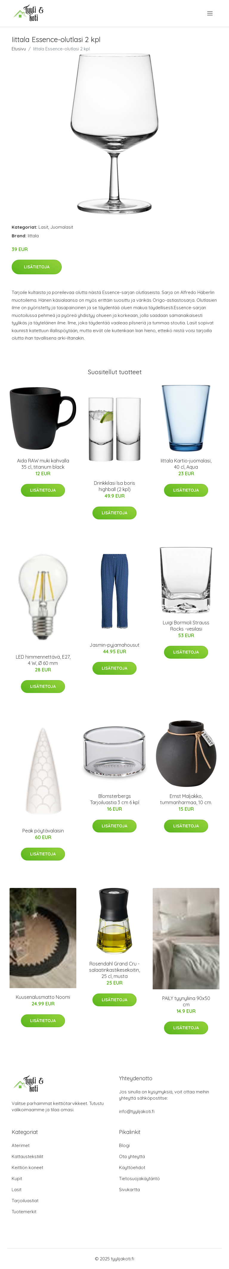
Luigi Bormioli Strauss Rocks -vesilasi (186, 626)
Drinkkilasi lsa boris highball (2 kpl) (114, 486)
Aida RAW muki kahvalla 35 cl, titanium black (43, 464)
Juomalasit (61, 227)
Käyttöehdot (132, 1167)
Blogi (124, 1145)
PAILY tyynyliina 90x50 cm (186, 1001)
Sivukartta (129, 1189)
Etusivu (19, 49)
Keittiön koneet (27, 1167)
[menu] (210, 13)
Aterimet (21, 1145)
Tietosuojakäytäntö (139, 1178)
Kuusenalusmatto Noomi (43, 997)
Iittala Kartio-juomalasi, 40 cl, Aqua (186, 464)
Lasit (43, 227)
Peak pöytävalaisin (43, 831)
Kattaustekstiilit (27, 1156)
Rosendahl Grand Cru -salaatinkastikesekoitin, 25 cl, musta (114, 970)
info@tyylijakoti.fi (136, 1111)
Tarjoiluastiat (25, 1200)
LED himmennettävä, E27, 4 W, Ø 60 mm (43, 660)
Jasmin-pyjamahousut (114, 645)
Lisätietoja (36, 267)
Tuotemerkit (24, 1211)
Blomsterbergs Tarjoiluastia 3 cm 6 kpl (114, 799)
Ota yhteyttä (132, 1156)
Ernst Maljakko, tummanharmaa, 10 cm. (186, 799)
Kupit (17, 1178)
